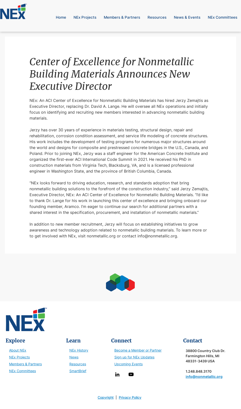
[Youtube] (131, 374)
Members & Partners (25, 364)
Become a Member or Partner (138, 350)
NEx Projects (19, 357)
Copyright (106, 397)
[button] (233, 4)
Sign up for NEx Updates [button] (134, 357)
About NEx (17, 350)
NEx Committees (22, 371)
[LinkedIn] (117, 374)
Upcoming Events (128, 364)
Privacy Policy (130, 397)
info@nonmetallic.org (204, 376)
